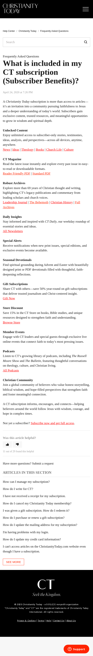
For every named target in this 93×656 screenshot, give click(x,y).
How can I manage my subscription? (26, 482)
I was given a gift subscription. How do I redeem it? (36, 510)
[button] (85, 9)
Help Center (9, 31)
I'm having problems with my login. (26, 532)
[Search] (46, 42)
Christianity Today (28, 31)
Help (48, 620)
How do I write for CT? (18, 489)
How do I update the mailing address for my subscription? (40, 525)
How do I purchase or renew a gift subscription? (34, 517)
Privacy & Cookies (26, 620)
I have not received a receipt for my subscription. (34, 496)
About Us (71, 620)
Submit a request (42, 463)
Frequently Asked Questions (54, 31)
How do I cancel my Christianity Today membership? (37, 503)
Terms (41, 620)
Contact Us (58, 620)
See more (13, 562)
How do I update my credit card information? (32, 539)
